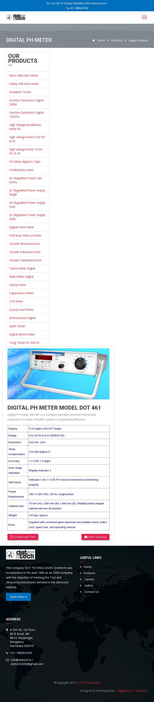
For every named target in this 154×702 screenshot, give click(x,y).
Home (98, 40)
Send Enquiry (95, 537)
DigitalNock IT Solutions (132, 691)
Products (117, 40)
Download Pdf (22, 537)
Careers (87, 579)
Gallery (86, 585)
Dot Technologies (88, 683)
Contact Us (89, 592)
